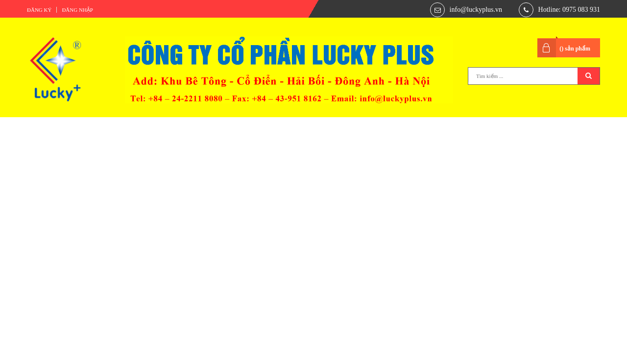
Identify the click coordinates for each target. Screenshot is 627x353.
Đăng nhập (77, 10)
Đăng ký (39, 10)
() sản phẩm (574, 48)
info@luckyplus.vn (476, 9)
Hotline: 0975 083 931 (569, 9)
